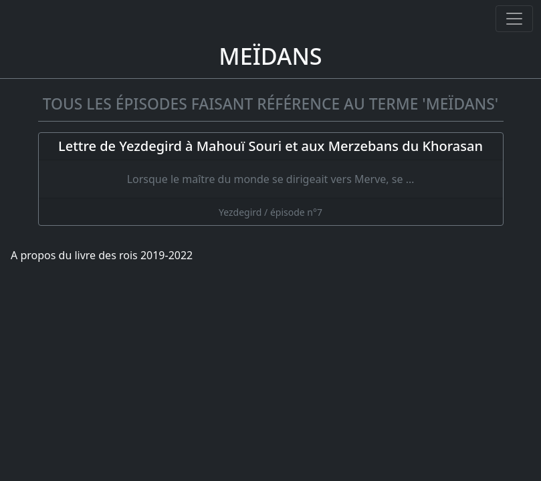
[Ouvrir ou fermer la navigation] (514, 18)
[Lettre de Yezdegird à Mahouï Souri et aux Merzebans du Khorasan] (271, 179)
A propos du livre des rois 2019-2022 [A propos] (102, 255)
